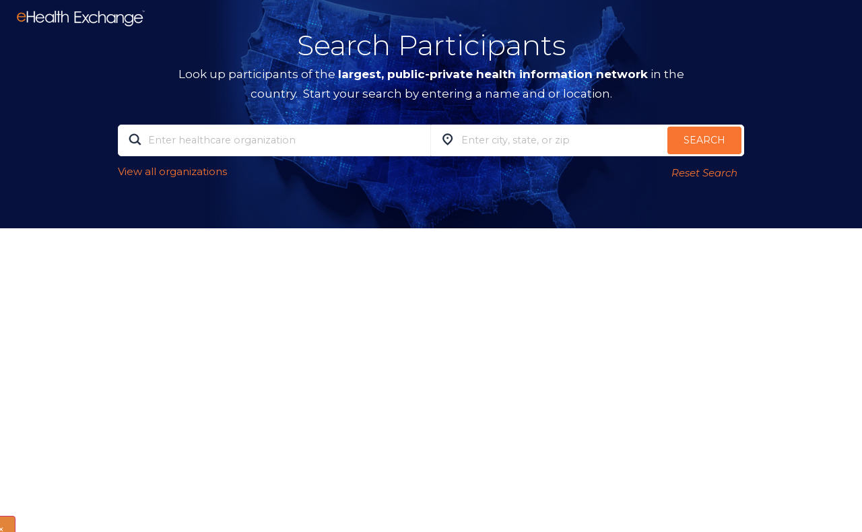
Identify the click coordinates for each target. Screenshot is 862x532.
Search (704, 140)
